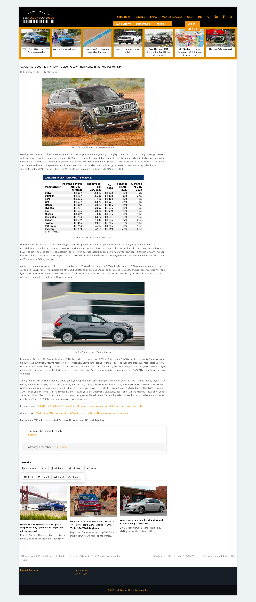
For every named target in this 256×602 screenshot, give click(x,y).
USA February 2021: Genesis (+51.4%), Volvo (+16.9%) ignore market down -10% (194, 555)
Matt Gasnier (53, 72)
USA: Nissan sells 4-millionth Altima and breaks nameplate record (141, 522)
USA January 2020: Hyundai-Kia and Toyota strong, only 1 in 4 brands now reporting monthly (82, 413)
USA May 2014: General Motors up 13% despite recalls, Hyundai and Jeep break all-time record (41, 528)
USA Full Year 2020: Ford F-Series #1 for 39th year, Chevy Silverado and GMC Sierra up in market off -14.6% (90, 405)
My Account (81, 573)
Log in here (60, 447)
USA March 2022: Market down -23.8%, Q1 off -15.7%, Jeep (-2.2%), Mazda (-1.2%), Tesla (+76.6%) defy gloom (92, 525)
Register (32, 434)
